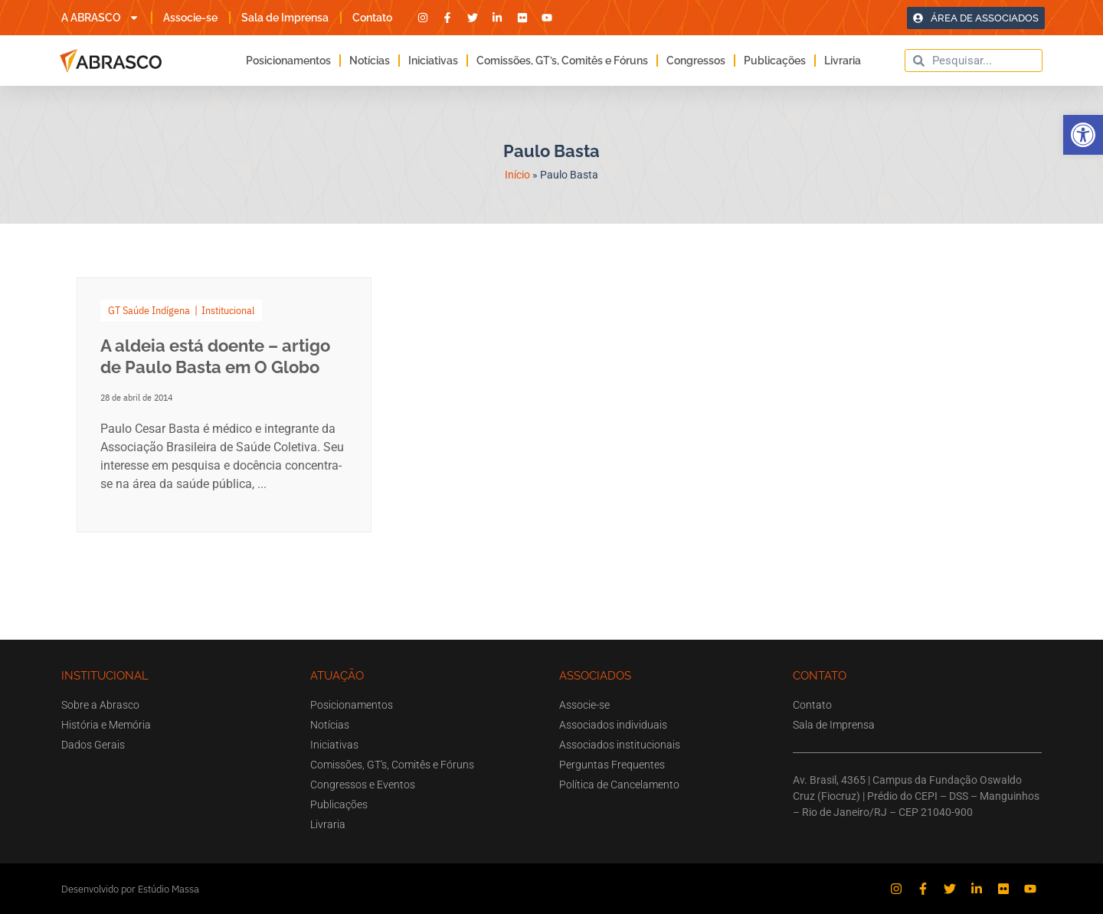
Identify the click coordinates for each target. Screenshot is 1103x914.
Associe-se (190, 17)
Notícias (369, 60)
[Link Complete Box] (224, 405)
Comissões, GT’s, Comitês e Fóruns (562, 60)
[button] (1083, 135)
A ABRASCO (100, 18)
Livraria (842, 60)
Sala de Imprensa (285, 17)
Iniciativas (433, 60)
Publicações (775, 60)
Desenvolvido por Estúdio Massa (130, 889)
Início (517, 175)
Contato (372, 17)
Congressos (695, 60)
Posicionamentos (288, 60)
